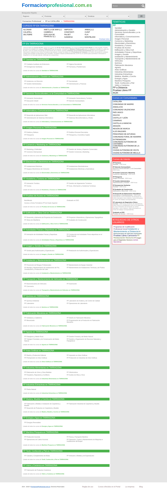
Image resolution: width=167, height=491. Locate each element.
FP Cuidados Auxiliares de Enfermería (36, 64)
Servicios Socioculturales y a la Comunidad (127, 33)
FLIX (86, 35)
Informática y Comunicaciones (127, 37)
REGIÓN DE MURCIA (121, 129)
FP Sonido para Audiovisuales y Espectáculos (39, 250)
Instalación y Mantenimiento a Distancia (126, 230)
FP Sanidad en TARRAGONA (36, 60)
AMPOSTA (68, 30)
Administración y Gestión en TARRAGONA (55, 87)
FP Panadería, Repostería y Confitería (36, 375)
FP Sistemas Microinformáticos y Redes (80, 118)
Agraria (118, 67)
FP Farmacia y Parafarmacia (76, 67)
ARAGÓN (116, 126)
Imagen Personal (122, 39)
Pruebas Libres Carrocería (125, 235)
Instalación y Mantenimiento (126, 57)
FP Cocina (27, 186)
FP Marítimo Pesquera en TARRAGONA (40, 432)
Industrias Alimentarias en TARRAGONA (55, 378)
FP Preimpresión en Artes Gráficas (35, 358)
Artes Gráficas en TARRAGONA (52, 361)
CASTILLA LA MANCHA (122, 123)
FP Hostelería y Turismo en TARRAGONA (41, 179)
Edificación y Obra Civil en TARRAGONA (55, 223)
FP (114, 25)
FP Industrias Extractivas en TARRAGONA (41, 385)
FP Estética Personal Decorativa (77, 132)
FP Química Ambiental (31, 301)
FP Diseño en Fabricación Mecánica (79, 318)
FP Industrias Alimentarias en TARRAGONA (42, 368)
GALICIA (116, 115)
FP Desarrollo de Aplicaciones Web (35, 115)
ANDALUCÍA (118, 107)
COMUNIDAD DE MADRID (123, 104)
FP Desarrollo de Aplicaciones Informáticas (81, 115)
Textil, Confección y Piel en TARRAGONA (55, 459)
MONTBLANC (90, 37)
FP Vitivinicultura (72, 372)
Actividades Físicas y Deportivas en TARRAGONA (58, 240)
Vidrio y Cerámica (122, 85)
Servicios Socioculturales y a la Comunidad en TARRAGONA (61, 104)
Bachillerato (28, 200)
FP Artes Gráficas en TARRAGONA (38, 351)
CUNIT (87, 32)
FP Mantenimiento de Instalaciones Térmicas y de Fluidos (86, 268)
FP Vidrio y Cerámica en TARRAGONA (40, 465)
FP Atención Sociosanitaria (75, 101)
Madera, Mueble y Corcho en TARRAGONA (55, 412)
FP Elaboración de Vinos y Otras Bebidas (37, 372)
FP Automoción (72, 284)
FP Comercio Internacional (33, 152)
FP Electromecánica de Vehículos (35, 284)
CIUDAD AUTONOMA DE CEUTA (126, 150)
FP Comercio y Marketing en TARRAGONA (42, 145)
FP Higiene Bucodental (74, 64)
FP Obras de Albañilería (32, 220)
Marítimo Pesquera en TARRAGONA (53, 445)
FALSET (67, 35)
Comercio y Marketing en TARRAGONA (54, 155)
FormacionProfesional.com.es (40, 486)
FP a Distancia (120, 87)
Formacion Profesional (31, 21)
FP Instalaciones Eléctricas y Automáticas (80, 169)
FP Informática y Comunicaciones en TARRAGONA (45, 111)
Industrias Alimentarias (124, 72)
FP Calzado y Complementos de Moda (37, 456)
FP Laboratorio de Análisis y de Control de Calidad (83, 301)
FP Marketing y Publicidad (32, 149)
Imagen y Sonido (122, 54)
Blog (141, 487)
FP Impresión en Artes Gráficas (77, 355)
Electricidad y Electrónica (125, 43)
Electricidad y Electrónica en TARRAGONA (55, 172)
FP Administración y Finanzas (76, 84)
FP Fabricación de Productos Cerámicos (37, 470)
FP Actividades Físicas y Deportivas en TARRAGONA (46, 230)
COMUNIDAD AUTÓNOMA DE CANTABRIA (125, 143)
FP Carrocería (29, 286)
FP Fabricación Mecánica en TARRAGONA (42, 313)
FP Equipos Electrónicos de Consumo (36, 169)
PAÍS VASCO (118, 112)
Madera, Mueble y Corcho (125, 76)
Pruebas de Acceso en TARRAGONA (53, 206)
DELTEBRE (27, 35)
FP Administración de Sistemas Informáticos (38, 118)
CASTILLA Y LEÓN (120, 118)
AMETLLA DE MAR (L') (53, 30)
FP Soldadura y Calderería (33, 318)
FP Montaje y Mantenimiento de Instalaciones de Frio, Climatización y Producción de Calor (42, 268)
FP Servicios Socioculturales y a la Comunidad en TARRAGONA (51, 94)
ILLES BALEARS (119, 131)
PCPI (115, 93)
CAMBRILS (48, 32)
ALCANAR (27, 30)
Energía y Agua (121, 78)
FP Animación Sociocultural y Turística (79, 98)
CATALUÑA (117, 101)
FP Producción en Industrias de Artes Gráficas (82, 358)
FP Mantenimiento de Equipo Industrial (79, 265)
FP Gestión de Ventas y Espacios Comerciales (82, 149)
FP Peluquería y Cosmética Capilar (78, 135)
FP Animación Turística (31, 183)
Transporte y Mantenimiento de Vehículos (127, 60)
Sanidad (118, 28)
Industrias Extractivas (123, 74)
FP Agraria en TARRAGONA (35, 332)
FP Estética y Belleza (31, 132)
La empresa (129, 487)
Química (118, 63)
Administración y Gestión (125, 30)
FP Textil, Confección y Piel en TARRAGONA (43, 451)
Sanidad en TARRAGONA (50, 70)
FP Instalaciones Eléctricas (33, 166)
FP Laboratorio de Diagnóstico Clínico (125, 202)
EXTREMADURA (119, 139)
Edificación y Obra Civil (124, 50)
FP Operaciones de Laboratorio (77, 303)
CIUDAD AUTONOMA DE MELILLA (126, 153)
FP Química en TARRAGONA (36, 296)
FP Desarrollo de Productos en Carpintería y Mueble (41, 408)
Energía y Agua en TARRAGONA (52, 426)
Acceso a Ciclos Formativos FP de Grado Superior (40, 203)
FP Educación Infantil (31, 101)
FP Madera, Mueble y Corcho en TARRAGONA (43, 399)
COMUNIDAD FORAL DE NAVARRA (127, 137)
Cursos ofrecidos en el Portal (109, 487)
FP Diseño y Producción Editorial (35, 355)
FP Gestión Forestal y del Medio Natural (80, 336)
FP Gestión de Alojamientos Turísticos (79, 183)
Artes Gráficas (120, 70)
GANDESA (68, 37)
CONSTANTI (69, 32)
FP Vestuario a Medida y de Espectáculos (80, 456)
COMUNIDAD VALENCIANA (124, 110)
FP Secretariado (72, 81)
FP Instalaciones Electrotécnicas (77, 166)
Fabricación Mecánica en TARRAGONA (54, 326)
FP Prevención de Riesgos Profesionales (37, 265)
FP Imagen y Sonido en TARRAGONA (39, 246)
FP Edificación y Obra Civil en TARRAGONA (42, 213)
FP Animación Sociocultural (33, 98)
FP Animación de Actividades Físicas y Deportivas (40, 234)
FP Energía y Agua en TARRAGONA (39, 418)
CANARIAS (117, 120)
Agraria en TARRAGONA (50, 344)
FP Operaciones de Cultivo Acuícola (36, 439)
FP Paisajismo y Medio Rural (33, 336)
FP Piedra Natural (30, 389)
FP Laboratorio (29, 303)
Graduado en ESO (73, 200)
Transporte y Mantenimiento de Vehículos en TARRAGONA (61, 290)
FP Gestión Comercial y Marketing (78, 152)
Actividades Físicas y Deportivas (128, 52)
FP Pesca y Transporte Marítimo (77, 437)
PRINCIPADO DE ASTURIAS (124, 134)
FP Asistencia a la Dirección (33, 81)
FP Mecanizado (29, 320)
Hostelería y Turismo (123, 45)
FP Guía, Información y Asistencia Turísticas (81, 186)
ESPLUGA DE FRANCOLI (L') (49, 35)
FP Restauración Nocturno (126, 236)
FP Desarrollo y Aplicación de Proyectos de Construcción (43, 217)
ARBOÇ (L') (89, 30)
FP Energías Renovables (32, 422)
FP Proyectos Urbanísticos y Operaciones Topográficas (85, 217)
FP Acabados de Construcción (77, 220)
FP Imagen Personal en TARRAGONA (40, 128)
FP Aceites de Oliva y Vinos (76, 375)
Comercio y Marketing (124, 41)
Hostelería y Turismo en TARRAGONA (54, 189)
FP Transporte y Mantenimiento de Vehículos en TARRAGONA (50, 279)
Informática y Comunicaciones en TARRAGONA (57, 121)
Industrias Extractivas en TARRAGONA (54, 393)
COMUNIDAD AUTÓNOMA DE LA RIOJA (126, 147)
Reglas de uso (87, 487)
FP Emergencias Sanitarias (33, 67)
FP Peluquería (29, 135)
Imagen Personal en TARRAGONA (53, 138)
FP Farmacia (117, 163)
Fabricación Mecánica (124, 65)
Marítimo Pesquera (122, 81)
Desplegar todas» (104, 39)
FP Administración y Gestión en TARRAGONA (43, 77)
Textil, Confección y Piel (124, 83)
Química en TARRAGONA (50, 307)
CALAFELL (27, 32)
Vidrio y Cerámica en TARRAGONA (53, 474)
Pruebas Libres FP (122, 90)
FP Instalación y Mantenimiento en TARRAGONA (44, 260)
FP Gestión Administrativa (32, 84)
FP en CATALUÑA (52, 21)
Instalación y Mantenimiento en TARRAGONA (56, 273)
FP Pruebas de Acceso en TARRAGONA (41, 196)
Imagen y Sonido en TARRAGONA (53, 254)
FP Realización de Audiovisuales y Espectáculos (83, 250)
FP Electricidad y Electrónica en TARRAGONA (43, 162)
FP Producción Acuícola (32, 437)
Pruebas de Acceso (123, 48)
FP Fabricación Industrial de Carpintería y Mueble (83, 404)
